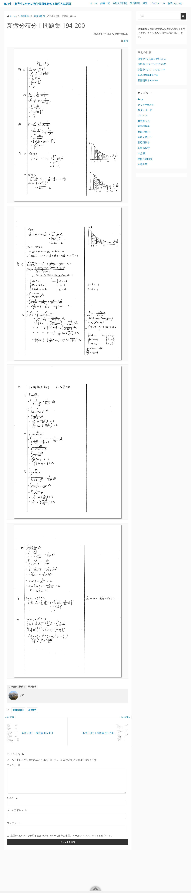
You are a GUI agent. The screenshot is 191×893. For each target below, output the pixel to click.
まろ (125, 47)
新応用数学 (144, 149)
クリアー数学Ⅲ (146, 111)
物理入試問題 (137, 3)
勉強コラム (144, 128)
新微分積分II (144, 144)
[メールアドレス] (67, 828)
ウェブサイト (14, 835)
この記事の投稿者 (18, 694)
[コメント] (67, 790)
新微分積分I (18, 717)
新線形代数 (144, 155)
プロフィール (175, 3)
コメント (13, 772)
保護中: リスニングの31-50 (152, 71)
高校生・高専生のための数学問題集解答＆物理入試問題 (45, 7)
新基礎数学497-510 (148, 82)
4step (140, 106)
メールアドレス (17, 822)
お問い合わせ (175, 10)
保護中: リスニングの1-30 (151, 76)
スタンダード (145, 117)
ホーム (111, 3)
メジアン (142, 122)
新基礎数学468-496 (148, 87)
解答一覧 (122, 3)
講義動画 (152, 3)
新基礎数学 (144, 133)
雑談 (162, 3)
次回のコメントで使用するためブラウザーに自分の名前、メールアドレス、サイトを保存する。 (61, 847)
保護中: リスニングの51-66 (152, 65)
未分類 (141, 160)
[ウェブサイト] (67, 840)
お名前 (12, 809)
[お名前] (67, 815)
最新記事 (35, 694)
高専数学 (32, 717)
